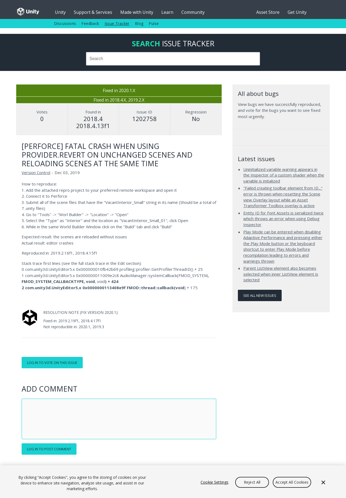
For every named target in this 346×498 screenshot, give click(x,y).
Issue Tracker (117, 23)
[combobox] (173, 58)
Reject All (252, 482)
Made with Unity (136, 12)
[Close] (323, 482)
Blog (139, 23)
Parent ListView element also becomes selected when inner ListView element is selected (280, 273)
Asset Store (268, 12)
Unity (60, 12)
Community (193, 12)
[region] (173, 481)
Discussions (65, 23)
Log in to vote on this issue (52, 362)
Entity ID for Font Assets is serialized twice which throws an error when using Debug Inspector (283, 218)
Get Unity (297, 12)
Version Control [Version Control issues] (36, 172)
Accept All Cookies (291, 482)
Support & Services (93, 12)
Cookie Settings (214, 482)
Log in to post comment (49, 449)
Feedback (90, 23)
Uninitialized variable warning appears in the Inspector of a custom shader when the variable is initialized (283, 175)
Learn (167, 12)
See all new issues (259, 295)
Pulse (154, 23)
